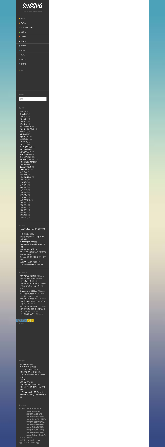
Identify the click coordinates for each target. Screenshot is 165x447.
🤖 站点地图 (22, 46)
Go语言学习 (24, 139)
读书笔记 (23, 202)
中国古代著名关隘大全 (28, 294)
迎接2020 (23, 379)
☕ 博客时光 (22, 41)
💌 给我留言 (22, 64)
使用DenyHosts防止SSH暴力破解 (31, 392)
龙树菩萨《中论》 (26, 296)
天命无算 (23, 197)
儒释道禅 (23, 192)
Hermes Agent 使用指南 (28, 242)
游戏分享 (23, 215)
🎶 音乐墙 (22, 55)
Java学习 (23, 142)
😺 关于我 (22, 18)
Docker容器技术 (26, 157)
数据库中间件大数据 (27, 129)
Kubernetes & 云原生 (27, 159)
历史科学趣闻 (25, 200)
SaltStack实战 (25, 149)
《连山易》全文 (25, 281)
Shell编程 (23, 134)
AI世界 (22, 111)
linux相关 (23, 114)
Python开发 (24, 137)
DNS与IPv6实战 (25, 127)
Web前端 (23, 144)
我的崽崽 (23, 187)
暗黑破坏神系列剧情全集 (29, 299)
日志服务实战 (25, 164)
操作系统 (23, 116)
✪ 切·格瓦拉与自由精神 (26, 27)
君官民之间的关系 (26, 382)
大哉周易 (23, 195)
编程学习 (23, 132)
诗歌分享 (23, 207)
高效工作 (23, 180)
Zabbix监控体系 (25, 167)
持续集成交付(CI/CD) (27, 162)
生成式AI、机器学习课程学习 (30, 262)
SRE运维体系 (24, 169)
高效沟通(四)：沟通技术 (28, 249)
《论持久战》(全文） (27, 314)
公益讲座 (23, 218)
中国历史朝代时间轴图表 (29, 306)
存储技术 (23, 121)
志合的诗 (23, 190)
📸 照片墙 (22, 50)
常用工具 (23, 119)
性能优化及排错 (25, 177)
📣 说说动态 (22, 36)
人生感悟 (23, 185)
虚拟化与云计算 (25, 152)
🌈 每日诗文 (22, 32)
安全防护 (23, 175)
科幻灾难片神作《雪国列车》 (30, 384)
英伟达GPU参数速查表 (28, 276)
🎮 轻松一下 (22, 59)
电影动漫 (23, 205)
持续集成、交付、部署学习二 (30, 372)
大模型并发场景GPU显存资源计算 (32, 264)
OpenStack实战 (25, 154)
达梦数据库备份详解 (27, 234)
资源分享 (23, 212)
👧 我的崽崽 (22, 23)
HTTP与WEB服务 (26, 147)
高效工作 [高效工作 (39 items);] (21, 320)
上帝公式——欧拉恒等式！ (29, 369)
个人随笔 (23, 182)
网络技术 (23, 124)
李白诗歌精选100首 (27, 278)
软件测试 (23, 172)
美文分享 (23, 210)
